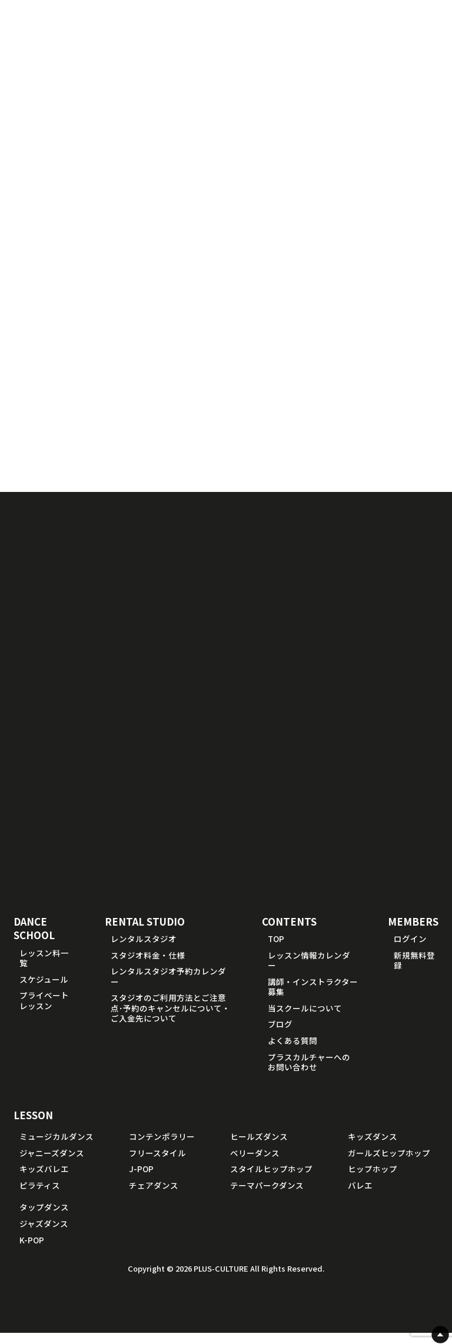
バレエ (360, 1196)
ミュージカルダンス (56, 1148)
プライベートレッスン (44, 1012)
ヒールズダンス (259, 1148)
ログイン (410, 950)
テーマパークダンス (267, 1196)
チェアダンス (153, 1196)
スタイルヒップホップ (271, 1180)
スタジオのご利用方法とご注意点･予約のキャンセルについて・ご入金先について (170, 1019)
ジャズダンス (43, 1234)
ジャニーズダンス (51, 1164)
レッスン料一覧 (44, 969)
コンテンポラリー (162, 1148)
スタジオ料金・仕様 (148, 966)
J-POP (141, 1180)
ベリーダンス (255, 1164)
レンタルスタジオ (144, 950)
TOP (276, 950)
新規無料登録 (414, 971)
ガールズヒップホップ (389, 1164)
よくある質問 (292, 1051)
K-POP (31, 1251)
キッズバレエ (44, 1180)
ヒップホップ (372, 1180)
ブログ (280, 1036)
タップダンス (44, 1219)
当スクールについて (305, 1019)
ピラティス (39, 1196)
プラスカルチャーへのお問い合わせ (309, 1073)
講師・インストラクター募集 (313, 998)
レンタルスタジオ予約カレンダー (168, 988)
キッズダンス (372, 1148)
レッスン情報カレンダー (309, 971)
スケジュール (43, 990)
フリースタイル (157, 1164)
